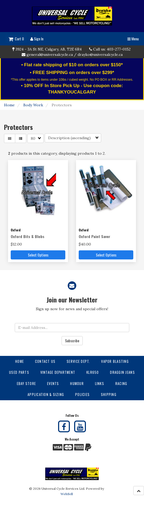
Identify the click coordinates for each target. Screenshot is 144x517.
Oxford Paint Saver (94, 236)
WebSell (66, 494)
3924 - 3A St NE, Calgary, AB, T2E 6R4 (49, 49)
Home (9, 105)
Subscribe (72, 340)
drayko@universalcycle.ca (100, 54)
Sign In (36, 38)
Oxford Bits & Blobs (27, 236)
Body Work (33, 105)
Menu (133, 38)
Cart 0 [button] (16, 38)
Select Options (38, 255)
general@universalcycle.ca (49, 54)
